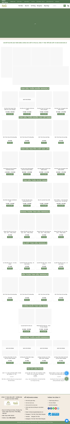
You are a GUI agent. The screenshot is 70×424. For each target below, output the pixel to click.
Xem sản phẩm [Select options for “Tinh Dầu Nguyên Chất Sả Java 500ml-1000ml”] (44, 174)
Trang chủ (12, 1)
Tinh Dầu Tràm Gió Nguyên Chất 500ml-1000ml (61, 169)
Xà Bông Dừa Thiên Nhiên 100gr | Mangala (27, 358)
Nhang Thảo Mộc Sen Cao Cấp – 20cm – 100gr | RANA (61, 232)
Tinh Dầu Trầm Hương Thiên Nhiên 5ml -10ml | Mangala (10, 109)
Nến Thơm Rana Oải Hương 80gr (10, 137)
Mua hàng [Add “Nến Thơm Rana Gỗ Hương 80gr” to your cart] (27, 142)
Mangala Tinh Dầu (35, 416)
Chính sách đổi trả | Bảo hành (31, 405)
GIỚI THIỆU (19, 1)
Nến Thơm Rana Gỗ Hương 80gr (27, 137)
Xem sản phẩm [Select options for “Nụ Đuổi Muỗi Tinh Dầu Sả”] (26, 331)
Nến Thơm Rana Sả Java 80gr (61, 137)
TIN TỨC (33, 1)
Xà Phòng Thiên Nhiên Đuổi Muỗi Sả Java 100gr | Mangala (61, 358)
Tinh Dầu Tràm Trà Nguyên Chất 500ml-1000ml (61, 109)
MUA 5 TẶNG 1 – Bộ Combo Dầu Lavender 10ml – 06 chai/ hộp (61, 200)
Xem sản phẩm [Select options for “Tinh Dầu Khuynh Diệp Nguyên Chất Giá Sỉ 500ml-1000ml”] (27, 174)
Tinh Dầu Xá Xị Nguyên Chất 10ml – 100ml (27, 109)
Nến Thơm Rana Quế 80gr (43, 137)
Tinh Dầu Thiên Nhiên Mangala (38, 414)
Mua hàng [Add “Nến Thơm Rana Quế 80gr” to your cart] (44, 142)
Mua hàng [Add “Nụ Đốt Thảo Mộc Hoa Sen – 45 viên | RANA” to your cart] (61, 268)
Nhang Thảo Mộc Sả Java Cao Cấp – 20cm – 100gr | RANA (27, 232)
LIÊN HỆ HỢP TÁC (49, 1)
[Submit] (65, 6)
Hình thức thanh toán (30, 402)
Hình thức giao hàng (30, 400)
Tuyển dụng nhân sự (53, 400)
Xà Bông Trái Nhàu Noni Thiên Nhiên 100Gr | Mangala (44, 358)
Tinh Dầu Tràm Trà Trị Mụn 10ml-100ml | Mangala (44, 109)
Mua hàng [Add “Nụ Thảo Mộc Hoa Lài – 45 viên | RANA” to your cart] (10, 268)
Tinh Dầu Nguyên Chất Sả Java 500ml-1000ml (43, 169)
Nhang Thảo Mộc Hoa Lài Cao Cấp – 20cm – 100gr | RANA (10, 232)
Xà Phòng (33, 5)
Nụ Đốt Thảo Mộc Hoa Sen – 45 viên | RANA (61, 263)
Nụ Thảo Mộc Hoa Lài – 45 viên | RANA (10, 263)
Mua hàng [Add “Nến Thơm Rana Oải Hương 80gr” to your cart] (10, 142)
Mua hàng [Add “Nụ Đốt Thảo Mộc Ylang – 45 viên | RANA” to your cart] (44, 268)
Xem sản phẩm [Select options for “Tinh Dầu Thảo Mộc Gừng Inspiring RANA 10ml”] (27, 205)
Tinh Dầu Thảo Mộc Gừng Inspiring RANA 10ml (27, 200)
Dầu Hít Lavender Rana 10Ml (44, 199)
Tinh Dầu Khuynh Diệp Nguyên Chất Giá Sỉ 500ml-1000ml (27, 169)
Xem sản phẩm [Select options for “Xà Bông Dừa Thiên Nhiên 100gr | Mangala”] (27, 362)
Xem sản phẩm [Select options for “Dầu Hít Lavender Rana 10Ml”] (44, 205)
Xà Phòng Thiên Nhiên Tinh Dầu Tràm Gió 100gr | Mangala (10, 358)
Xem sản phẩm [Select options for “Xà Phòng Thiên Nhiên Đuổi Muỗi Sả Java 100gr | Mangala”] (61, 362)
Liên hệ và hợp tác (53, 405)
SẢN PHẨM (27, 1)
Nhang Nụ (40, 5)
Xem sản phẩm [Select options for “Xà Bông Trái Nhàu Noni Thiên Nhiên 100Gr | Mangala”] (44, 362)
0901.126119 (5, 2)
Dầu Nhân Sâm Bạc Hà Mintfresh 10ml (10, 200)
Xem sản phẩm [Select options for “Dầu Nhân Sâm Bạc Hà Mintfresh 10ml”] (10, 205)
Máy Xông (47, 5)
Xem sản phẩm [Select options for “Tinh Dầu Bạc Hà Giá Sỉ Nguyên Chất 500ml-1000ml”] (10, 174)
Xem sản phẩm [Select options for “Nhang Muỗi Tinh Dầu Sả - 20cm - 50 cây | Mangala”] (43, 331)
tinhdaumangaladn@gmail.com (36, 412)
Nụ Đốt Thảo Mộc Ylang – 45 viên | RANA (44, 263)
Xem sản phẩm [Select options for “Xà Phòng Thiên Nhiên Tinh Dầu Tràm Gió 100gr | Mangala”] (10, 362)
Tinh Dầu (21, 5)
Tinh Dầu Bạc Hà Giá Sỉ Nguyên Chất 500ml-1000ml (10, 169)
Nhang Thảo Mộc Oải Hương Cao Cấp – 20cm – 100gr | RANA (44, 232)
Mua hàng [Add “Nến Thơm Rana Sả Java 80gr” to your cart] (61, 142)
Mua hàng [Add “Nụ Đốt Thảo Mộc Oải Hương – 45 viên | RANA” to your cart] (27, 268)
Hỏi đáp (57, 1)
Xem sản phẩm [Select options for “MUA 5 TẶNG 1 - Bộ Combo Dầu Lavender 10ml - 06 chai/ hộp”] (61, 205)
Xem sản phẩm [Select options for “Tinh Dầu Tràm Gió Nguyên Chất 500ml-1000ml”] (61, 174)
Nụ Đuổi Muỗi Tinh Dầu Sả (26, 325)
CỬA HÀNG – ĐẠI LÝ (41, 1)
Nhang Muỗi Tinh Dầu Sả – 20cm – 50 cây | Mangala (43, 326)
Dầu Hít (27, 5)
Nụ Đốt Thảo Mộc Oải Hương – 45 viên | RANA (27, 263)
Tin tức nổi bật (52, 402)
